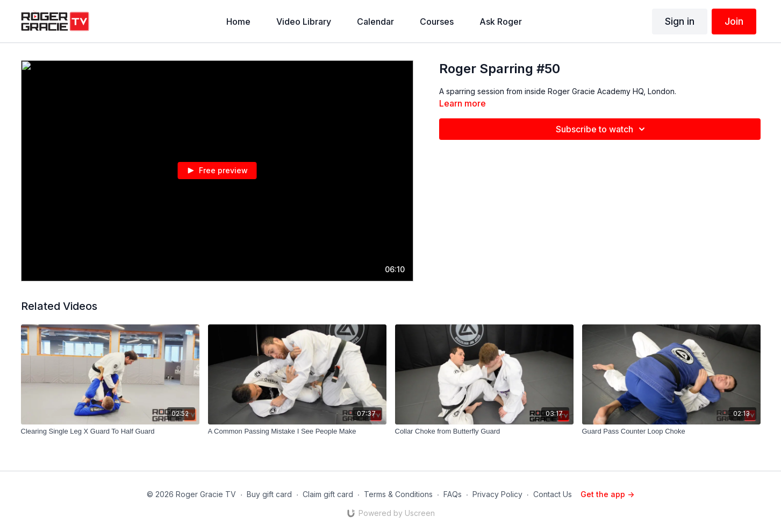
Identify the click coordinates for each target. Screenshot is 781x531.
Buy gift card (269, 494)
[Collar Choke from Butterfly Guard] (484, 431)
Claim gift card (328, 494)
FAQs (452, 494)
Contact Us (552, 494)
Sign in (679, 21)
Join (734, 21)
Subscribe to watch (602, 129)
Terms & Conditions (398, 494)
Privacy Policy (497, 494)
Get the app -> (607, 494)
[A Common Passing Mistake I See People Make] (297, 431)
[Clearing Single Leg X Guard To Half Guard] (110, 431)
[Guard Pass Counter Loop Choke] (671, 431)
